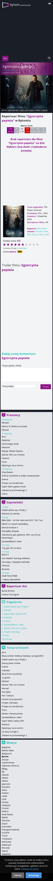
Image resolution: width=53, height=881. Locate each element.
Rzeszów (6, 820)
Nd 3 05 (27, 130)
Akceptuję (33, 875)
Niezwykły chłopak (10, 531)
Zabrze (5, 851)
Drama (5, 479)
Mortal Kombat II (10, 527)
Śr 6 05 (43, 130)
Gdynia (5, 777)
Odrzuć (17, 875)
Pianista (5, 458)
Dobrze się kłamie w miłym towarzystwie (21, 475)
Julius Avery (15, 72)
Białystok (6, 747)
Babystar (6, 440)
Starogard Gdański (10, 829)
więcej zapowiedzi (11, 579)
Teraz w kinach (17, 648)
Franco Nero (44, 234)
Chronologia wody (10, 443)
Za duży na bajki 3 (10, 731)
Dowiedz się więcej (30, 868)
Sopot (4, 823)
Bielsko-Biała (8, 750)
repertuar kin (12, 110)
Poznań (5, 808)
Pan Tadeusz (8, 695)
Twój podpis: (8, 386)
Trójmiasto (7, 838)
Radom (5, 811)
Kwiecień (6, 447)
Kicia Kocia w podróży (12, 674)
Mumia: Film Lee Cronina (13, 454)
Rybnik (5, 817)
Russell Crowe (41, 231)
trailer (37, 110)
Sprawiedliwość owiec (12, 541)
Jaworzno (6, 784)
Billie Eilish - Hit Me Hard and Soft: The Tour (22, 520)
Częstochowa (8, 762)
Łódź (4, 799)
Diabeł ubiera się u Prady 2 (14, 510)
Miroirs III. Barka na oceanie (14, 426)
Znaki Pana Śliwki (9, 575)
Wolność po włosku (11, 513)
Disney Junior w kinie (11, 663)
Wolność (6, 724)
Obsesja (5, 565)
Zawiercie (6, 854)
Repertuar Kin (16, 586)
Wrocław (6, 847)
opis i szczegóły (27, 110)
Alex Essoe (32, 234)
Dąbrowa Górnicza (10, 765)
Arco (4, 436)
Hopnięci (8, 617)
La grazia (6, 677)
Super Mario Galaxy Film (15, 613)
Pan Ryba (6, 692)
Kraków (5, 793)
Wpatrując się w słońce (12, 465)
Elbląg (4, 768)
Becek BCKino (8, 590)
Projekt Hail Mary (12, 632)
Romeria (5, 569)
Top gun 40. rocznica (11, 548)
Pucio (4, 462)
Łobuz (4, 493)
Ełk (3, 771)
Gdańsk (5, 774)
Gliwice (5, 781)
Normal (5, 430)
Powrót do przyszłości (12, 699)
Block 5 (5, 554)
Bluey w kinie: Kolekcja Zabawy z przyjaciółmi (22, 655)
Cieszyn (5, 759)
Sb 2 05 (22, 130)
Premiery (13, 415)
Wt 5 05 (38, 130)
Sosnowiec (7, 826)
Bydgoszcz (7, 753)
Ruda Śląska (7, 814)
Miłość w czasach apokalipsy (15, 524)
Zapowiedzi (14, 502)
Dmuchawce (7, 472)
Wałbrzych (6, 845)
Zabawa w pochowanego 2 (14, 490)
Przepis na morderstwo (12, 483)
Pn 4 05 (33, 130)
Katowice (6, 787)
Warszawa (6, 841)
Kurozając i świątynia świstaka (16, 562)
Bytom (5, 756)
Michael (5, 422)
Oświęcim (6, 805)
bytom (20, 5)
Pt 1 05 (17, 130)
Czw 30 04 (10, 130)
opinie (45, 110)
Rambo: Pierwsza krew (12, 713)
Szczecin (5, 832)
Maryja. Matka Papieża (12, 451)
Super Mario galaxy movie (14, 486)
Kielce (4, 790)
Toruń (4, 835)
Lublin (4, 796)
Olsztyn (5, 802)
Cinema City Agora (10, 594)
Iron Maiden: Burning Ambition (16, 558)
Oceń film (22, 248)
